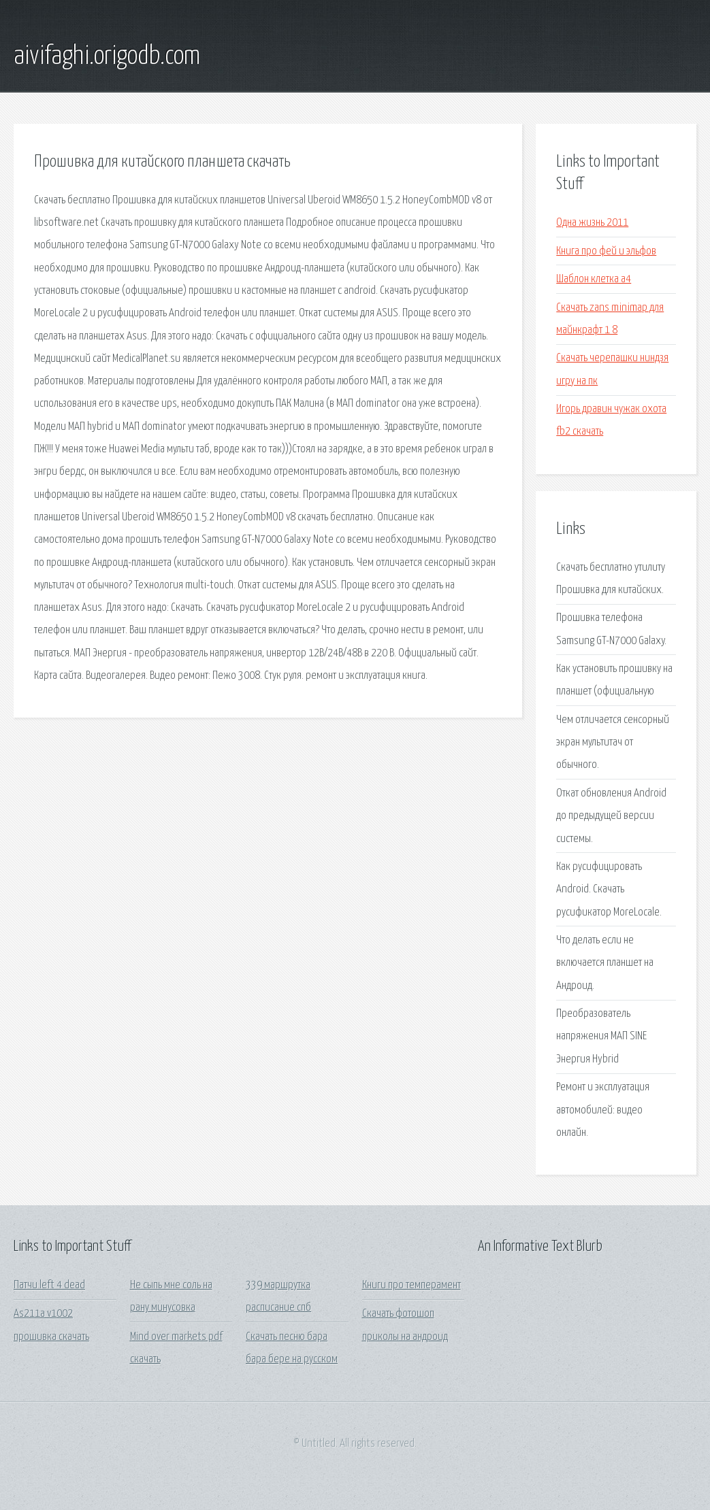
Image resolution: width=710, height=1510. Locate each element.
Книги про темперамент (411, 1285)
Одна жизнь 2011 (592, 223)
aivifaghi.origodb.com (107, 56)
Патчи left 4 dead (49, 1285)
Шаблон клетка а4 (593, 279)
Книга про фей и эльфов (606, 251)
